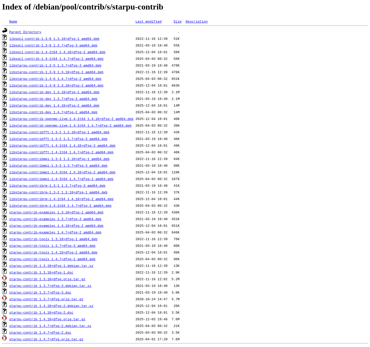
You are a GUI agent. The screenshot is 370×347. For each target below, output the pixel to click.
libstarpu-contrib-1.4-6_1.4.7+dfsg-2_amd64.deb (55, 78)
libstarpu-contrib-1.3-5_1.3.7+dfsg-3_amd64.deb (55, 65)
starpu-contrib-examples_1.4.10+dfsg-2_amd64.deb (56, 225)
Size (177, 21)
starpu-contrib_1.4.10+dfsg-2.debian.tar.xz (51, 305)
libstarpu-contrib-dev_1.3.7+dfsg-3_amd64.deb (53, 98)
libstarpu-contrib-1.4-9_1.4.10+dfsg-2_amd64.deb (56, 85)
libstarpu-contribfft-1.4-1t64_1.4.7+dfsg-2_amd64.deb (61, 152)
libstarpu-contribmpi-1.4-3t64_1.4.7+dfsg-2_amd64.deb (61, 178)
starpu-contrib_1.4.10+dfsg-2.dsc (41, 312)
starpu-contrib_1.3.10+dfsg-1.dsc (41, 272)
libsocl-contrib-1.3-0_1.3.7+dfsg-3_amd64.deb (53, 45)
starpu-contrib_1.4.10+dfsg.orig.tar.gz (47, 319)
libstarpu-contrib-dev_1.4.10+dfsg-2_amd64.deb (54, 105)
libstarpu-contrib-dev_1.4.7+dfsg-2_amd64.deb (53, 112)
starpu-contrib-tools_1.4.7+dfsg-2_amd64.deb (52, 259)
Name (13, 21)
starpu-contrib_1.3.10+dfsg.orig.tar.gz (47, 279)
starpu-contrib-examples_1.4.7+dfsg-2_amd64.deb (55, 232)
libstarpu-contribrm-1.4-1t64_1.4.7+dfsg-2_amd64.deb (60, 205)
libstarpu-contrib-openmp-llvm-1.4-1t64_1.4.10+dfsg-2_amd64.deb (71, 118)
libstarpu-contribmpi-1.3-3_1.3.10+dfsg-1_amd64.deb (59, 158)
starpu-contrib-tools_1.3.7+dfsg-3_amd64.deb (52, 245)
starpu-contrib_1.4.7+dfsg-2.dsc (40, 332)
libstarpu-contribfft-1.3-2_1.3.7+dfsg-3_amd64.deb (58, 138)
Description (197, 21)
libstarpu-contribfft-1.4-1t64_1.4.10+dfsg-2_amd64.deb (62, 145)
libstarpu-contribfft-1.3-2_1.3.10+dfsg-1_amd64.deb (59, 132)
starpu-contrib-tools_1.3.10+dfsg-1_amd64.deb (53, 239)
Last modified (148, 21)
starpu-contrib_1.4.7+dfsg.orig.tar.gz (46, 339)
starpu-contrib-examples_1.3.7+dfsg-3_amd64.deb (55, 219)
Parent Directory (25, 32)
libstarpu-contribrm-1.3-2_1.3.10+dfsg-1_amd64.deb (58, 192)
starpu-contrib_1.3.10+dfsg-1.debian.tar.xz (51, 265)
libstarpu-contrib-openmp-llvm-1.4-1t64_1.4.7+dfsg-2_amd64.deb (70, 125)
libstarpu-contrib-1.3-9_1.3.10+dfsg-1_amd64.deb (56, 72)
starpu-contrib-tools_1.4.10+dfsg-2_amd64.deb (53, 252)
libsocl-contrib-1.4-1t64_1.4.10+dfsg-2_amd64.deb (57, 52)
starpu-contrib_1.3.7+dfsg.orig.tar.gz (46, 299)
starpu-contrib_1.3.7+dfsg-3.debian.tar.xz (50, 285)
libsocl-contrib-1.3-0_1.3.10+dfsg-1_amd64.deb (54, 38)
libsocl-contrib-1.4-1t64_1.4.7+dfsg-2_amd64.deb (56, 58)
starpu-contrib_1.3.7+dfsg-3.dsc (40, 292)
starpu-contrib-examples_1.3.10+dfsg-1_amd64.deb (56, 212)
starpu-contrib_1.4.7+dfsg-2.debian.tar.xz (50, 325)
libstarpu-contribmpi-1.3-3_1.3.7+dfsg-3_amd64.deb (58, 165)
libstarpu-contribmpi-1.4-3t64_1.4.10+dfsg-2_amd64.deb (62, 172)
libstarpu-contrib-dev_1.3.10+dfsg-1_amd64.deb (54, 92)
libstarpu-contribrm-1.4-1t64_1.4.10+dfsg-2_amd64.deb (61, 198)
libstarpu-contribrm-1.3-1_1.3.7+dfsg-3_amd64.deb (57, 185)
